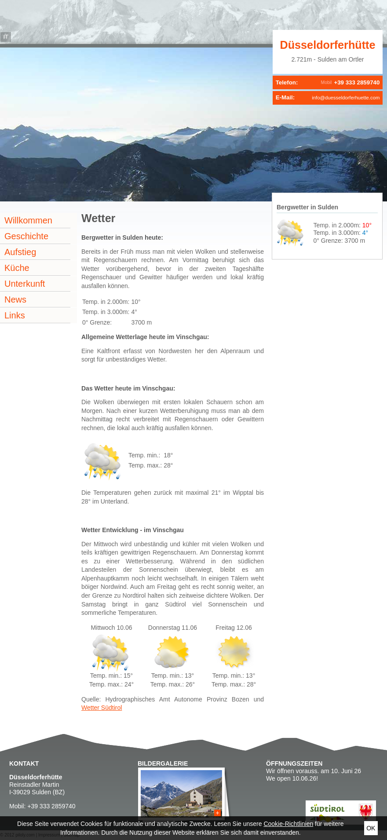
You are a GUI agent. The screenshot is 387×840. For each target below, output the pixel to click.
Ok (370, 828)
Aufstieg (20, 252)
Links (14, 315)
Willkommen (28, 220)
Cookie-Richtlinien (288, 823)
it (5, 37)
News (15, 299)
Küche (16, 268)
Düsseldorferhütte (328, 45)
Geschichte (26, 236)
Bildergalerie (163, 763)
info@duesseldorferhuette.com (346, 97)
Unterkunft (24, 284)
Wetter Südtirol (101, 707)
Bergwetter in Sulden (307, 207)
